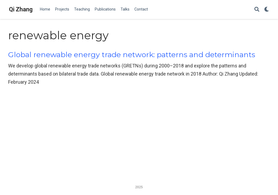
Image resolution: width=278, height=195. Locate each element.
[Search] (256, 9)
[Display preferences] (266, 9)
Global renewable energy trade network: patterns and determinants (131, 54)
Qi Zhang (21, 9)
